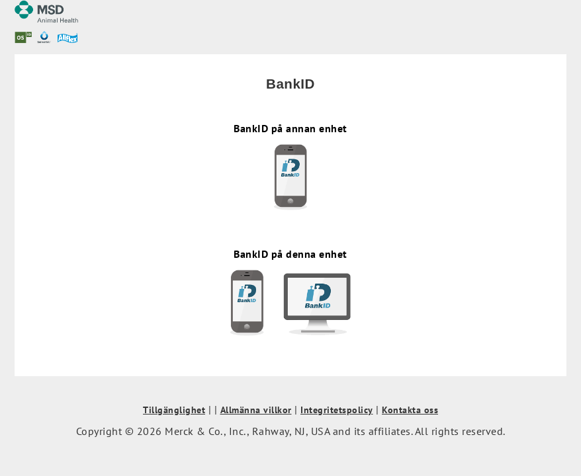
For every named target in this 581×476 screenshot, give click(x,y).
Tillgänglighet (174, 410)
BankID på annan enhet (290, 166)
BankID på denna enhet (290, 292)
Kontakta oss (410, 410)
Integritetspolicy (336, 410)
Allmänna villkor (256, 410)
